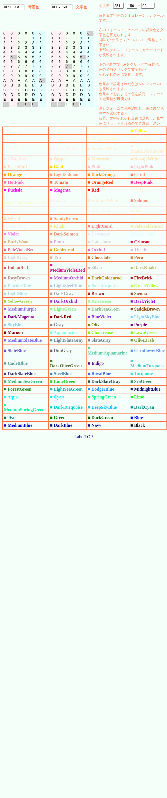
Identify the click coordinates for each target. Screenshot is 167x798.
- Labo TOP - (83, 436)
